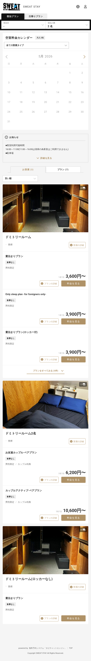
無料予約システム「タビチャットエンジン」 (47, 648)
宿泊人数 (51, 23)
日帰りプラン (36, 16)
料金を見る (73, 283)
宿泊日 (6, 23)
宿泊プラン (13, 16)
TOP (71, 648)
